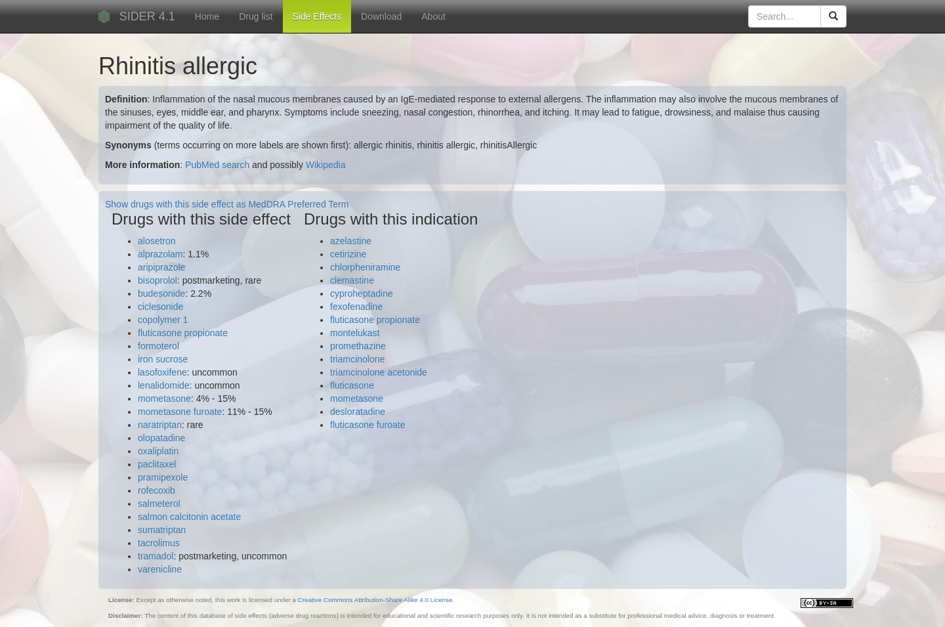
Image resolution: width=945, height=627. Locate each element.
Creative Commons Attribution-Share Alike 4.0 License (375, 599)
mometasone (164, 398)
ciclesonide (160, 306)
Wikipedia (326, 165)
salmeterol (159, 503)
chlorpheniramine (365, 267)
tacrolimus (159, 543)
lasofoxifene (162, 372)
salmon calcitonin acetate (189, 516)
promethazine (358, 346)
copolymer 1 (163, 319)
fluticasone (352, 385)
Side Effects (317, 16)
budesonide (161, 293)
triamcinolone (357, 359)
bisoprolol (157, 280)
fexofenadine (356, 306)
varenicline (160, 569)
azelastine (350, 241)
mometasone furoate (180, 411)
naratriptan (160, 425)
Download (381, 16)
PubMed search (217, 165)
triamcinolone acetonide (378, 372)
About (433, 16)
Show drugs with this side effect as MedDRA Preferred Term (226, 204)
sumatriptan (162, 530)
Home (207, 16)
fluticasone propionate (183, 333)
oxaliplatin (158, 451)
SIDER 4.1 (147, 16)
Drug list (255, 16)
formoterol (158, 346)
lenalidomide (164, 385)
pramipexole (163, 477)
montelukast (354, 333)
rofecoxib (156, 490)
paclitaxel (157, 464)
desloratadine (357, 411)
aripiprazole (161, 267)
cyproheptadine (361, 293)
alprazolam (160, 254)
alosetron (157, 241)
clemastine (352, 280)
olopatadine (161, 438)
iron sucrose (163, 359)
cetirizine (348, 254)
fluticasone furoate (367, 425)
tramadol (155, 556)
